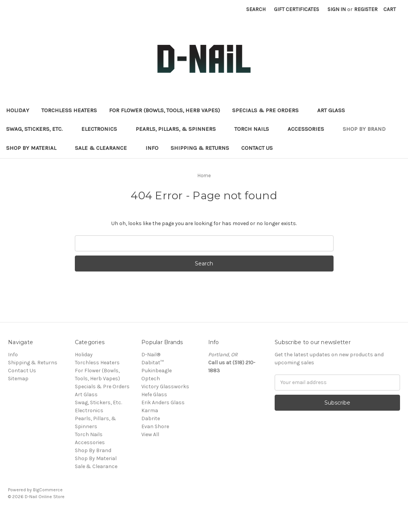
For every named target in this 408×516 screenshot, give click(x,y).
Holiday (17, 110)
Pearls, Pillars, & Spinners (179, 128)
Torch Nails (254, 128)
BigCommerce (48, 489)
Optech (150, 378)
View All (150, 434)
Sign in (336, 9)
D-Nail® (150, 354)
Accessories (309, 128)
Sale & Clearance (104, 147)
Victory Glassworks (165, 386)
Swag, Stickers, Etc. (37, 128)
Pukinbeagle (156, 370)
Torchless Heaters (69, 110)
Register (366, 9)
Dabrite (150, 418)
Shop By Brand (367, 128)
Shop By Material (34, 147)
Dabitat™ (152, 362)
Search (256, 9)
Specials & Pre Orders (268, 110)
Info (151, 147)
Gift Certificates (296, 9)
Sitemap (18, 378)
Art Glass (334, 110)
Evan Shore (155, 426)
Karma (149, 410)
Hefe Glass (154, 394)
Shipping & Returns (200, 147)
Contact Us (257, 147)
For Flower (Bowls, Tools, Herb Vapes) (164, 110)
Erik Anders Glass (163, 402)
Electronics (102, 128)
